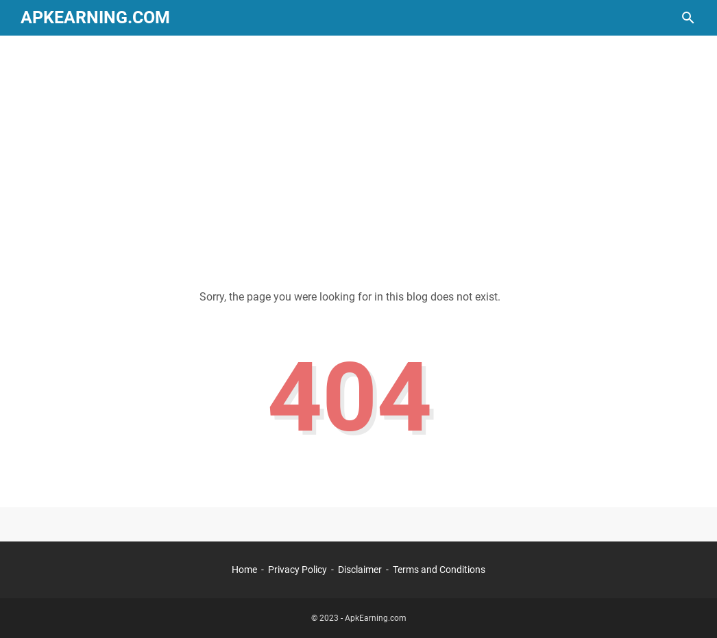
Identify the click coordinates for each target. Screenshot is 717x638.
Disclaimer (360, 569)
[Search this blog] (688, 18)
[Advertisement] (358, 152)
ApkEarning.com (95, 17)
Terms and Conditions (439, 569)
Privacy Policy (297, 569)
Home (244, 569)
